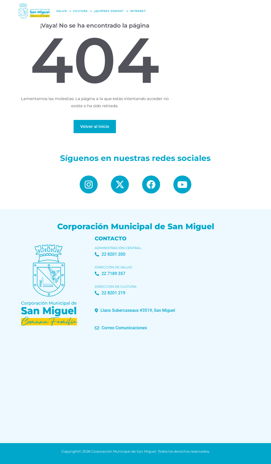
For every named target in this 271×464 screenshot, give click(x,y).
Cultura (82, 11)
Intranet (138, 11)
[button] (135, 310)
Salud (63, 11)
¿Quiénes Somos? (111, 11)
